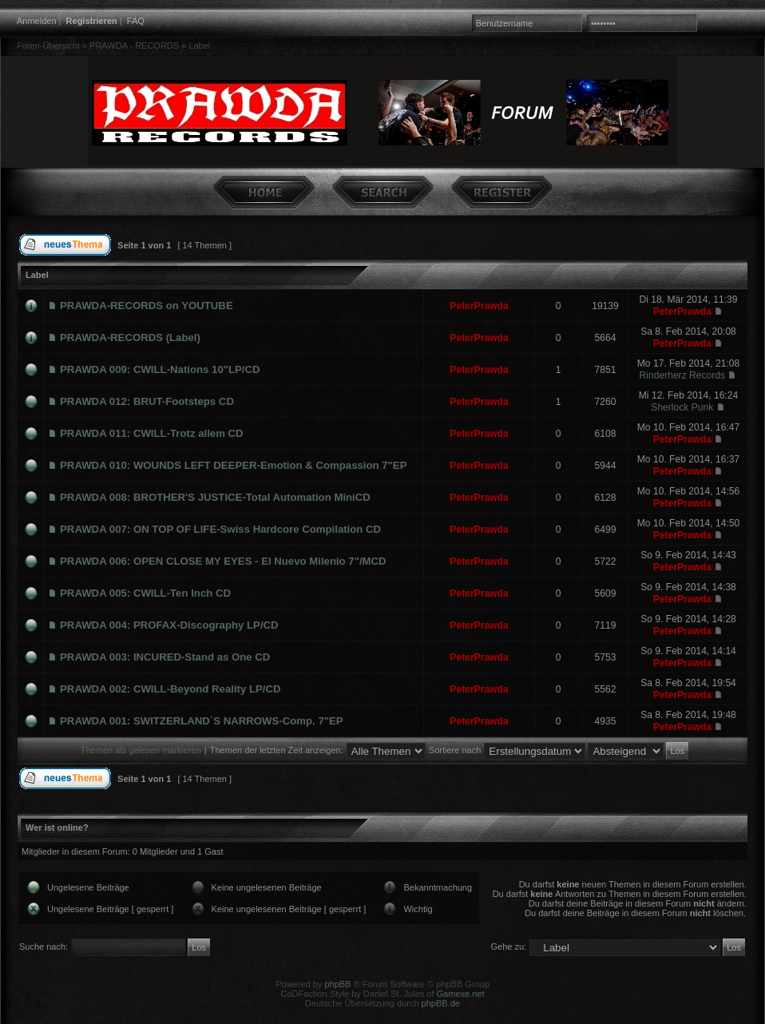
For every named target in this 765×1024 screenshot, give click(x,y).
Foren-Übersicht (48, 45)
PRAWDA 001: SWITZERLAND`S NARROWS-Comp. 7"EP (201, 721)
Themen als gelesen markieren (141, 750)
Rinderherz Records (683, 375)
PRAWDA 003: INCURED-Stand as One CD (165, 657)
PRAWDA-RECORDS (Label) (130, 337)
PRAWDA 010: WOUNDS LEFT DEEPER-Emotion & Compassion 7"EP (233, 465)
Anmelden (37, 21)
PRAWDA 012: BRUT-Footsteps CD (147, 401)
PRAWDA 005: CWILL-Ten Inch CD (145, 593)
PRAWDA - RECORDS (134, 45)
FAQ (136, 21)
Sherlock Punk (682, 407)
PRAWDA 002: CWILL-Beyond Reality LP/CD (170, 689)
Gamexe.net (461, 993)
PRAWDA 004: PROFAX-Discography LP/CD (169, 625)
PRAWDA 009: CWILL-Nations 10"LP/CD (160, 369)
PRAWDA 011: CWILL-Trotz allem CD (152, 433)
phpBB (337, 984)
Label (199, 45)
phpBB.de (441, 1003)
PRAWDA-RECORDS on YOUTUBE (146, 306)
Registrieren (91, 21)
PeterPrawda (479, 306)
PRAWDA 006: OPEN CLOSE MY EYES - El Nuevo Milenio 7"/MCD (223, 561)
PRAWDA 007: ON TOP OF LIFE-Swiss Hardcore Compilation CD (220, 529)
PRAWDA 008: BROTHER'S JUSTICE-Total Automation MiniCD (215, 497)
